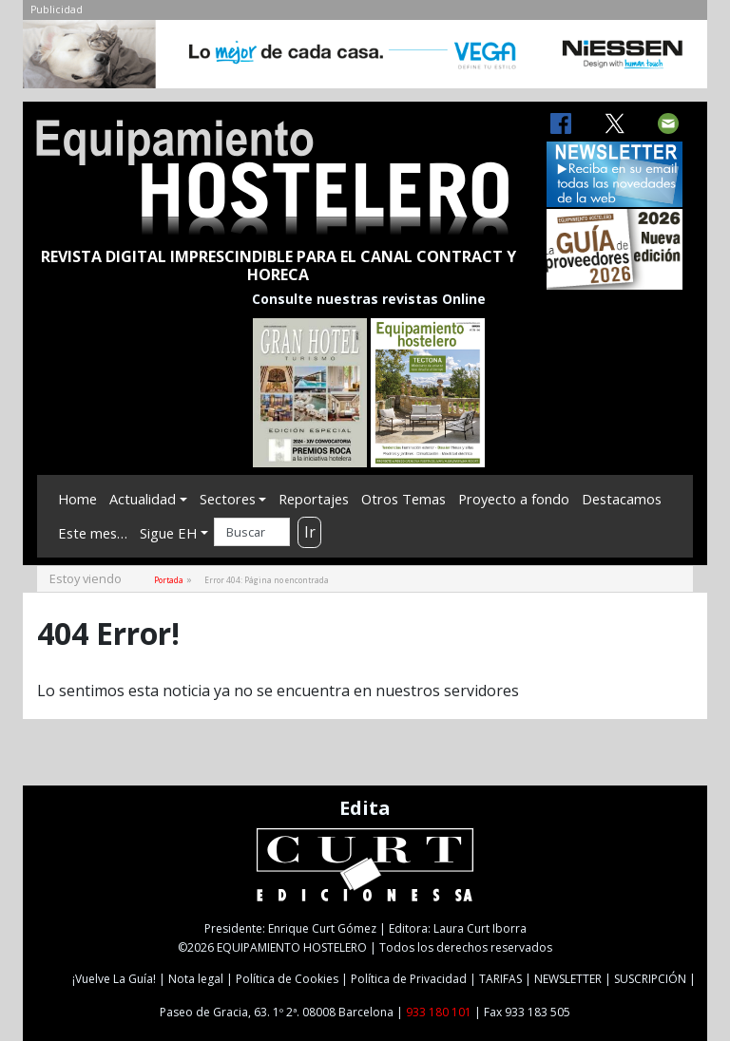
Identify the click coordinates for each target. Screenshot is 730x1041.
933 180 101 (438, 1012)
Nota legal (195, 979)
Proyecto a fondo (513, 498)
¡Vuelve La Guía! (114, 979)
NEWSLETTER (568, 979)
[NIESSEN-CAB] (365, 58)
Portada (168, 580)
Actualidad (142, 498)
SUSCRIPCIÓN (650, 979)
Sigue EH (168, 532)
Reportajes (314, 498)
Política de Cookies (287, 979)
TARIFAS (500, 979)
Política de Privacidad (409, 979)
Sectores (228, 498)
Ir (310, 531)
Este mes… (92, 532)
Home (77, 498)
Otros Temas (403, 498)
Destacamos (622, 498)
